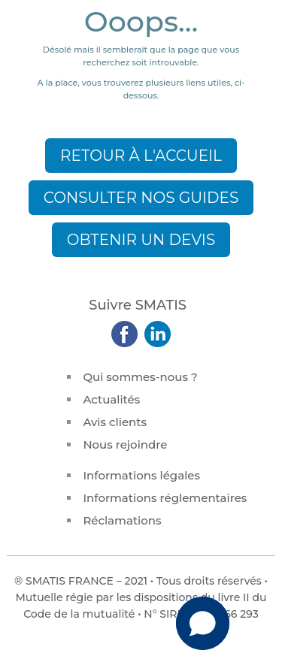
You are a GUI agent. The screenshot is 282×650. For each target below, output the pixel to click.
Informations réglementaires (165, 498)
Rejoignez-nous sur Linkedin (156, 334)
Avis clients (115, 422)
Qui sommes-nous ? (140, 377)
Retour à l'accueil (141, 156)
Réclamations (122, 520)
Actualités (111, 399)
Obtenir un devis (141, 240)
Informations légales (141, 475)
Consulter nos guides (141, 198)
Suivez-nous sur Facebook (125, 334)
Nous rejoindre (125, 444)
